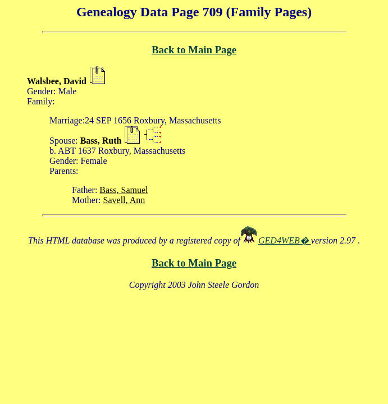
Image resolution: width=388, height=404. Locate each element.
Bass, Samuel (123, 190)
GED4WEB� (284, 240)
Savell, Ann (124, 200)
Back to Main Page (194, 50)
